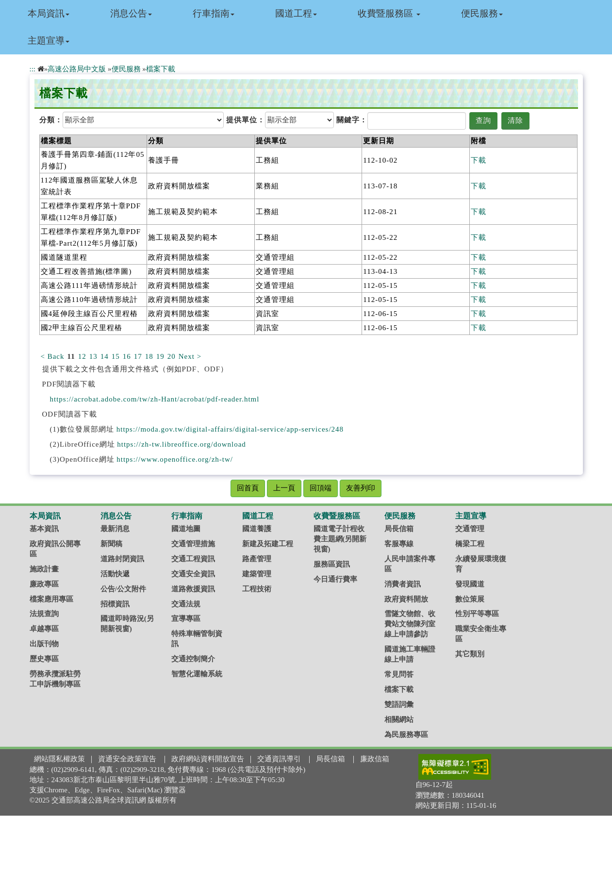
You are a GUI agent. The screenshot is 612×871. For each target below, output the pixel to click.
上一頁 (284, 488)
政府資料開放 (406, 599)
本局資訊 (48, 13)
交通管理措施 (193, 544)
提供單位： (245, 120)
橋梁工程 (469, 544)
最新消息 (115, 529)
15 (116, 356)
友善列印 (360, 488)
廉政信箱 (374, 759)
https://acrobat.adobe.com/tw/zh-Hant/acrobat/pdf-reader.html (155, 399)
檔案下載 (160, 69)
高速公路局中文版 (77, 69)
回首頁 (248, 488)
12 (82, 356)
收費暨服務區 (389, 13)
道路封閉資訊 (122, 559)
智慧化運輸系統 (196, 674)
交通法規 (185, 604)
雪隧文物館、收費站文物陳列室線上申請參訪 (409, 624)
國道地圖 (185, 529)
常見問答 (399, 674)
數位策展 (469, 599)
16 (127, 356)
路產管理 (256, 559)
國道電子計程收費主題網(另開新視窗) (340, 539)
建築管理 (256, 574)
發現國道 (469, 584)
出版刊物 (44, 644)
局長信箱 (399, 529)
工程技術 (256, 589)
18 (149, 356)
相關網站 (399, 719)
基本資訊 (44, 529)
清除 (515, 120)
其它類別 (469, 654)
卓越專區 (44, 629)
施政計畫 (44, 569)
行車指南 (213, 13)
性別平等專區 (477, 614)
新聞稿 (111, 544)
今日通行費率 (335, 579)
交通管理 (469, 529)
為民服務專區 (406, 734)
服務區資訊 (332, 564)
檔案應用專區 (51, 599)
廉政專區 (44, 584)
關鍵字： (351, 120)
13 (93, 356)
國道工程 (296, 13)
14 (104, 356)
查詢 (483, 120)
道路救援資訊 (193, 589)
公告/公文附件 (123, 589)
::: (33, 69)
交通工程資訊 (193, 559)
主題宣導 (48, 40)
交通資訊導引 (279, 759)
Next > (190, 356)
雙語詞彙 (399, 704)
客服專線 (399, 544)
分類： (51, 120)
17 (138, 356)
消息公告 (131, 13)
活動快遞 (115, 574)
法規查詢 (44, 614)
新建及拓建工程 (267, 544)
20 (171, 356)
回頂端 (320, 488)
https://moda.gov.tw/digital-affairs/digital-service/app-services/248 (230, 429)
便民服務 (482, 13)
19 (160, 356)
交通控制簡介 (193, 659)
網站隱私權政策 (59, 759)
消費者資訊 (402, 584)
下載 (478, 160)
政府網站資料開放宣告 (207, 759)
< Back (53, 356)
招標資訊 (115, 604)
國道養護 (256, 529)
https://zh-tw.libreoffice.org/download (181, 444)
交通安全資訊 (193, 574)
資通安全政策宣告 (127, 759)
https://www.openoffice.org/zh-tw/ (174, 459)
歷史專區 (44, 659)
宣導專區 (185, 618)
